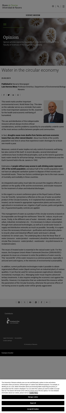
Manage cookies (33, 397)
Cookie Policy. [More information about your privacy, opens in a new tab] (34, 393)
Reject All (33, 403)
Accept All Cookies (33, 409)
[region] (33, 396)
